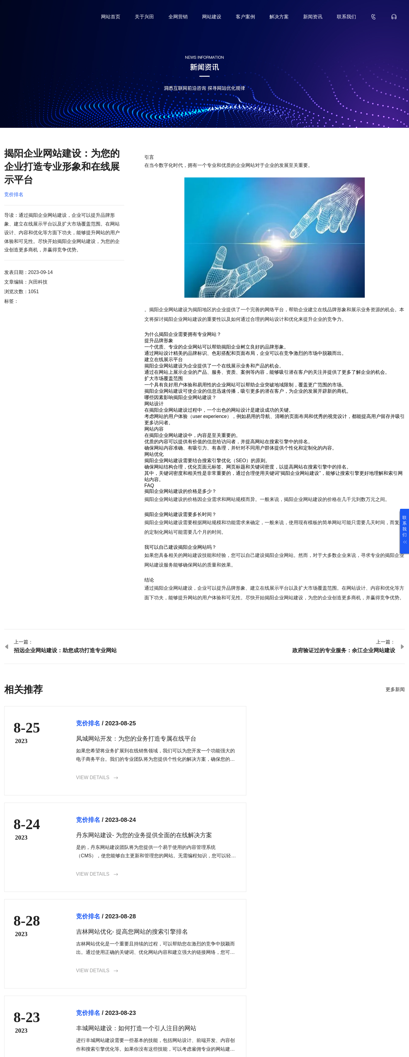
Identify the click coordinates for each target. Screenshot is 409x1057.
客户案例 (245, 16)
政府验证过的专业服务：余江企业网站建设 (343, 650)
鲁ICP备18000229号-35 (107, 1042)
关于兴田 (144, 16)
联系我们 (346, 16)
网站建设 (211, 16)
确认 (388, 997)
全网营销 (178, 16)
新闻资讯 (312, 16)
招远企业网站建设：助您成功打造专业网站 (65, 650)
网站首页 (110, 16)
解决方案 (279, 16)
